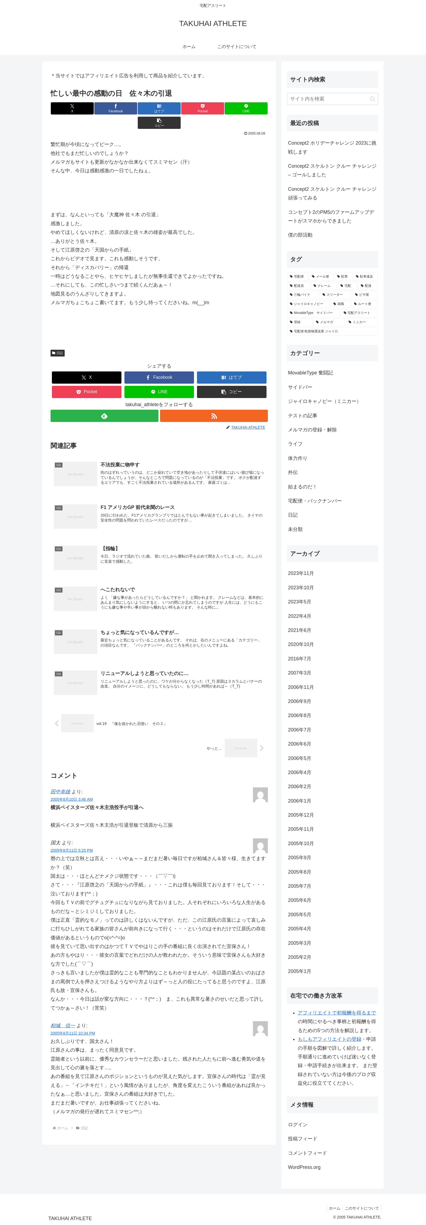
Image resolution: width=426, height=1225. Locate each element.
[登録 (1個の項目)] (299, 322)
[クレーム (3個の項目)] (324, 286)
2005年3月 (299, 943)
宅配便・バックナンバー (315, 501)
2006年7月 (299, 730)
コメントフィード (307, 1153)
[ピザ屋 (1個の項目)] (365, 295)
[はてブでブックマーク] (141, 108)
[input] (332, 99)
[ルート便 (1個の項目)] (365, 304)
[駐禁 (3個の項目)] (343, 277)
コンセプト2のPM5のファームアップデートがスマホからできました (331, 216)
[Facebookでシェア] (104, 108)
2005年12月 (301, 815)
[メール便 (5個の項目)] (321, 277)
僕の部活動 (300, 235)
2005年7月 (299, 886)
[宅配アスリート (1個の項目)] (359, 313)
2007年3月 (299, 673)
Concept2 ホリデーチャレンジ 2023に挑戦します (332, 147)
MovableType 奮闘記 (310, 373)
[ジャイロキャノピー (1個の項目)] (308, 304)
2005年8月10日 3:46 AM (72, 786)
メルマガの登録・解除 (312, 429)
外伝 (293, 472)
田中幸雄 (60, 778)
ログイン (298, 1124)
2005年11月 (301, 829)
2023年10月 (301, 587)
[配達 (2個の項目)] (368, 286)
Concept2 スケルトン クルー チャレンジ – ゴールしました (332, 170)
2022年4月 (299, 616)
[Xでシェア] (68, 108)
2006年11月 (301, 687)
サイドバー (300, 387)
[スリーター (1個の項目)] (336, 295)
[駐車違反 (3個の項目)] (365, 277)
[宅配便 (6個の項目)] (297, 277)
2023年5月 (299, 601)
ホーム (333, 1208)
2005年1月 (299, 971)
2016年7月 (299, 658)
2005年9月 (299, 857)
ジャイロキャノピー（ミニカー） (324, 401)
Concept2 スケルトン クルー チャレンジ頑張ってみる (332, 193)
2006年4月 (299, 772)
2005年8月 (299, 872)
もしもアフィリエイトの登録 (329, 1039)
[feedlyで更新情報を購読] (104, 401)
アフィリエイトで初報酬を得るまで (337, 1013)
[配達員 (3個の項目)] (298, 286)
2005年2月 (299, 957)
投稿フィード (302, 1138)
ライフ (295, 444)
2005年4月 (299, 928)
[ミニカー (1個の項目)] (362, 322)
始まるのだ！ (302, 486)
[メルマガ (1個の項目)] (329, 322)
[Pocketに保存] (177, 108)
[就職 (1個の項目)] (340, 304)
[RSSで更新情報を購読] (214, 401)
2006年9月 (299, 701)
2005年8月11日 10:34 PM (73, 1020)
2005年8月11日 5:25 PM (72, 837)
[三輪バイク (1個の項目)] (303, 295)
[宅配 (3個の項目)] (347, 286)
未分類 (295, 529)
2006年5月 (299, 758)
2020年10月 (301, 644)
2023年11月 (301, 573)
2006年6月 (299, 744)
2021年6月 (299, 630)
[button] (249, 108)
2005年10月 (301, 843)
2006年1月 (299, 801)
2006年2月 (299, 786)
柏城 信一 (63, 1012)
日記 (57, 339)
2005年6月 (299, 900)
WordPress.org (304, 1167)
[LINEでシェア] (213, 108)
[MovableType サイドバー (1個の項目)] (313, 313)
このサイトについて (361, 1208)
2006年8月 (299, 715)
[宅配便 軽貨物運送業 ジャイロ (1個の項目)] (332, 331)
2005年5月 (299, 914)
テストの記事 (302, 415)
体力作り (298, 458)
